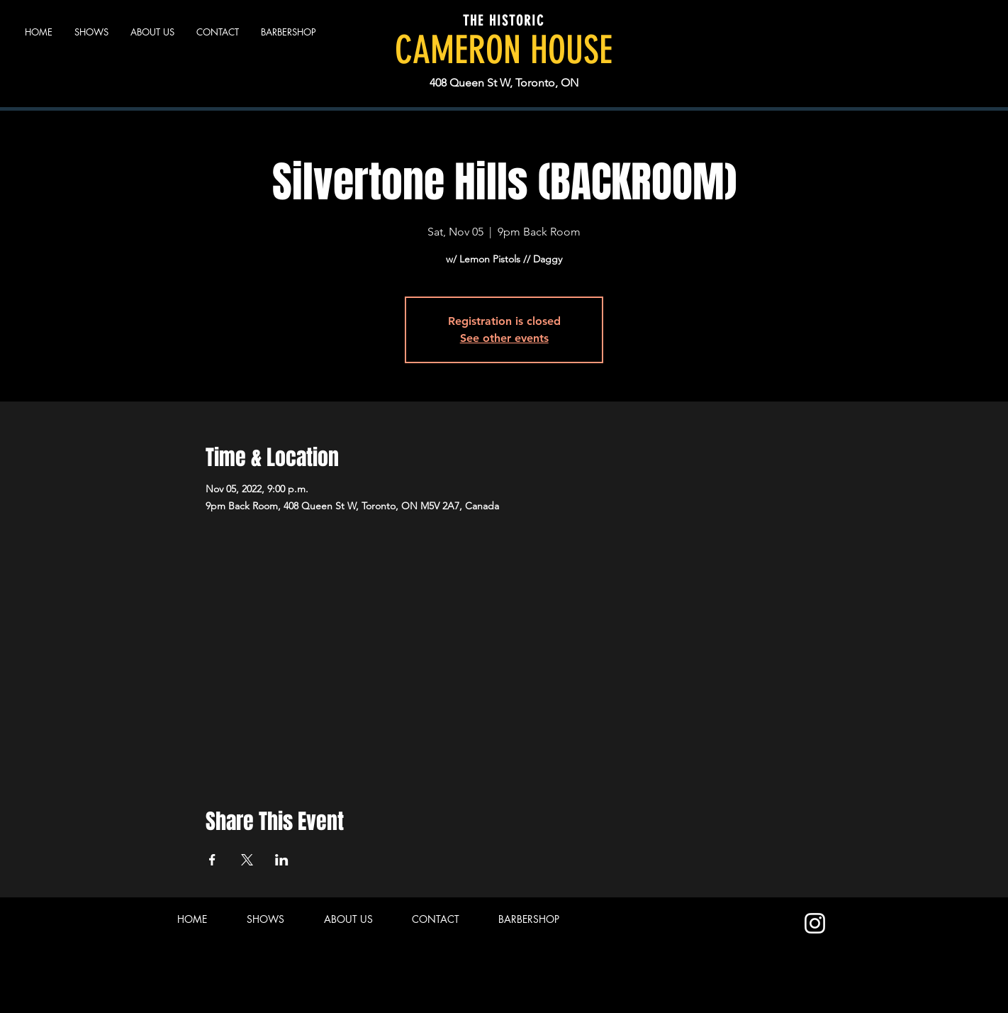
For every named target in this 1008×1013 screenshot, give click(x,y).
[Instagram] (815, 923)
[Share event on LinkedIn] (282, 859)
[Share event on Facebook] (212, 859)
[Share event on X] (247, 859)
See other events (504, 338)
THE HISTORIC (503, 20)
